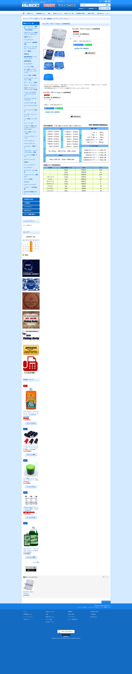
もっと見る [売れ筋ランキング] (36, 562)
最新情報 (70, 611)
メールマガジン (28, 206)
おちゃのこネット (106, 605)
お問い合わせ (27, 210)
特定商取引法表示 (28, 199)
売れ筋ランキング (50, 621)
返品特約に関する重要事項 (82, 48)
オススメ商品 (49, 619)
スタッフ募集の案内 (29, 214)
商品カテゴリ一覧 (50, 611)
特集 (47, 614)
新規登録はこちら (93, 8)
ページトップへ (107, 601)
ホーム (25, 611)
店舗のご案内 (71, 614)
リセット (106, 576)
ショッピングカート (28, 616)
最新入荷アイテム (50, 616)
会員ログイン (83, 8)
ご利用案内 (27, 203)
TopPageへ (66, 636)
